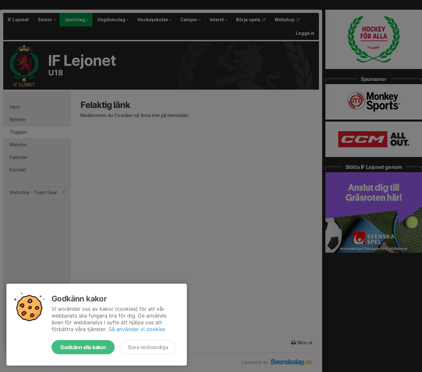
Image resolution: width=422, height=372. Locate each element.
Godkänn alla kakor (83, 347)
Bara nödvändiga (148, 347)
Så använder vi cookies (137, 329)
